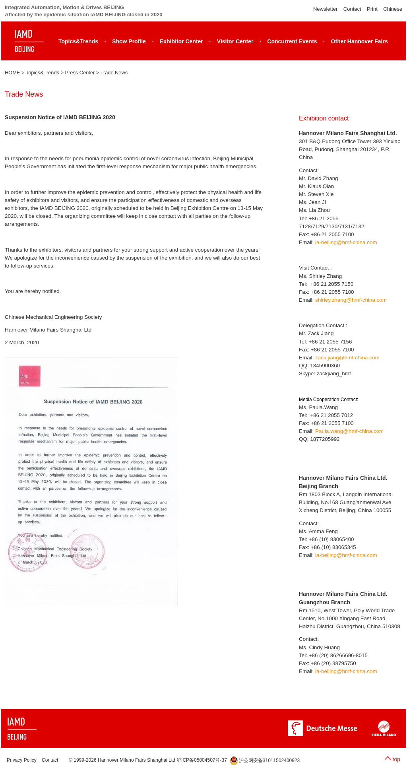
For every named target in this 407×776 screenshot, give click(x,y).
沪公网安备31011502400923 (265, 760)
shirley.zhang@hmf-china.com (351, 300)
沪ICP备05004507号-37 (201, 760)
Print (372, 9)
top (396, 759)
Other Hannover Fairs (359, 41)
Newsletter (325, 9)
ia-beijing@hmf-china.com (346, 242)
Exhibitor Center (181, 41)
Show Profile (129, 41)
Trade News (114, 73)
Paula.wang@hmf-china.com (349, 431)
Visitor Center (235, 41)
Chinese (392, 9)
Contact (352, 9)
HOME (12, 73)
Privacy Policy (22, 760)
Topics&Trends (78, 41)
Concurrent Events (292, 41)
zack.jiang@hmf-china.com (347, 358)
